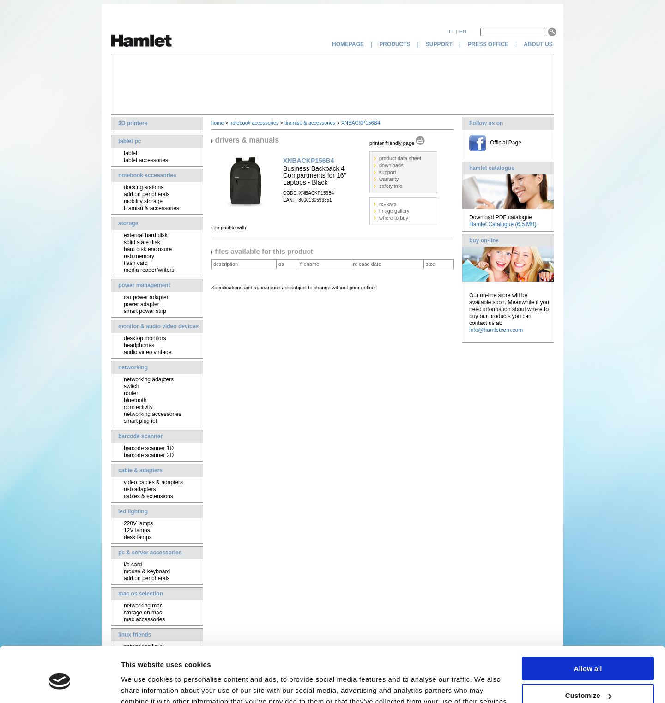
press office (488, 44)
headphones (139, 345)
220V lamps (138, 523)
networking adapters (149, 379)
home (217, 123)
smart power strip (145, 311)
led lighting (133, 511)
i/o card (133, 564)
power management (144, 285)
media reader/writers (149, 270)
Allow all (588, 626)
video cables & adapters (153, 482)
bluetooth (135, 400)
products (394, 44)
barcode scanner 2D (149, 455)
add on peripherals (146, 194)
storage (128, 223)
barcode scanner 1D (149, 448)
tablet (130, 153)
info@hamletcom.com (496, 330)
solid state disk (142, 242)
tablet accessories (146, 160)
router (131, 393)
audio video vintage (147, 352)
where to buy (393, 218)
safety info (390, 186)
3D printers (132, 123)
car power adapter (146, 297)
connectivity (138, 407)
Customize (588, 653)
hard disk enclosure (148, 249)
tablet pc (129, 141)
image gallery (394, 211)
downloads (391, 165)
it (451, 31)
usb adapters (140, 489)
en (462, 31)
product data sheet (400, 158)
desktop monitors (145, 338)
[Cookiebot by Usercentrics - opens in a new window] (59, 685)
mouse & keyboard (147, 571)
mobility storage (143, 201)
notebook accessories (147, 175)
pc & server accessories (149, 552)
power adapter (141, 304)
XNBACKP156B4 (360, 123)
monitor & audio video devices (158, 326)
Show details (142, 684)
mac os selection (140, 593)
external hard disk (146, 235)
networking (133, 367)
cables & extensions (148, 496)
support (439, 44)
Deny (588, 680)
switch (131, 386)
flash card (136, 263)
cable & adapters (140, 470)
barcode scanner (140, 436)
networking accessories (152, 414)
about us (539, 44)
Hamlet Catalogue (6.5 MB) (502, 224)
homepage (348, 44)
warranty (389, 179)
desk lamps (138, 537)
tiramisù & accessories (151, 208)
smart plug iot (140, 421)
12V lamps (137, 530)
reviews (387, 204)
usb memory (139, 256)
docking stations (143, 187)
